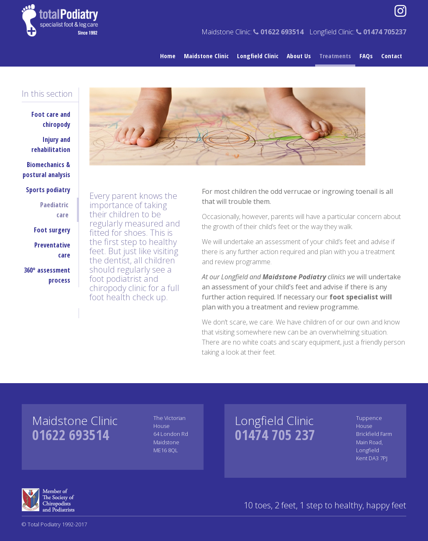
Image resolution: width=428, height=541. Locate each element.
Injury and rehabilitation (50, 144)
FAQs (366, 56)
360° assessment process (47, 275)
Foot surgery (52, 229)
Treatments (335, 56)
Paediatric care (54, 209)
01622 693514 (70, 434)
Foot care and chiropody (50, 119)
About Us (299, 56)
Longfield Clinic (257, 56)
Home (168, 56)
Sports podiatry (48, 189)
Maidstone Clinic (206, 56)
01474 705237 (381, 31)
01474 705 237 (275, 434)
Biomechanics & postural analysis (46, 169)
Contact (391, 56)
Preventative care (52, 250)
